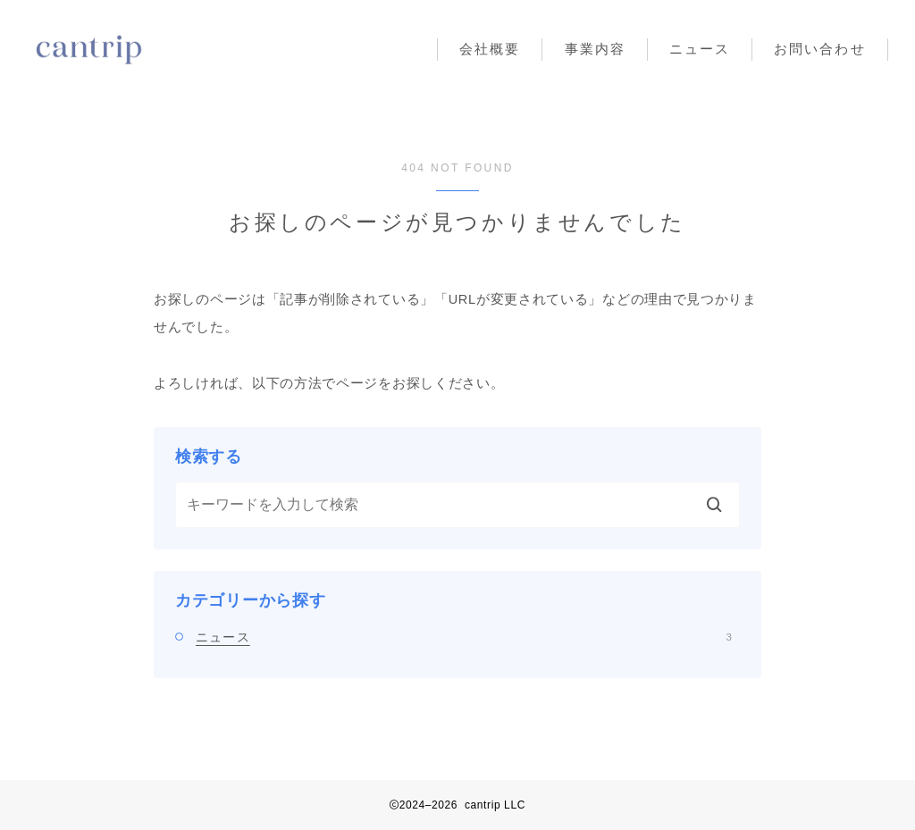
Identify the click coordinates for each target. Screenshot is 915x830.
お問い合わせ (820, 48)
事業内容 (595, 48)
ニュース (699, 48)
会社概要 (489, 48)
